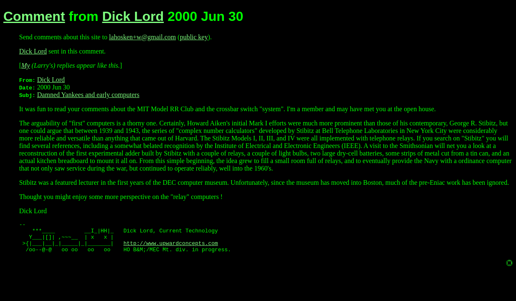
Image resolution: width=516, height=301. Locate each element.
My (25, 65)
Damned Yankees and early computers (88, 94)
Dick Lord (133, 16)
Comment (34, 16)
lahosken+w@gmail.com (142, 37)
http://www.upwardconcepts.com (170, 248)
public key (194, 37)
